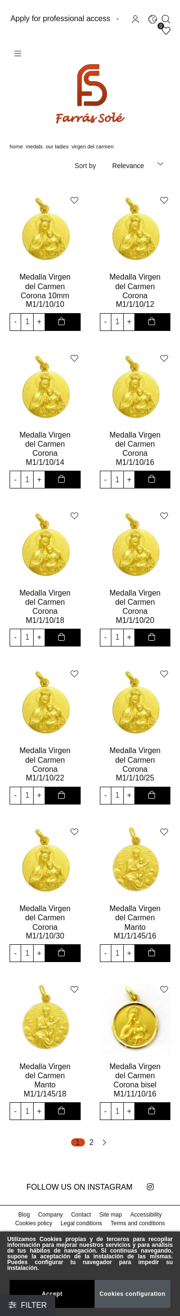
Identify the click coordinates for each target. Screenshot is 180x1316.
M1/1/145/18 (45, 1092)
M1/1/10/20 (135, 619)
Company (51, 1213)
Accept (52, 1293)
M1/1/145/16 (134, 934)
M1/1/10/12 (135, 303)
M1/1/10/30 (45, 934)
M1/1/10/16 (135, 461)
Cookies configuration (132, 1293)
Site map (110, 1213)
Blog (25, 1213)
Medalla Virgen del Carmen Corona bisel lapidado (134, 1079)
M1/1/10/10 (45, 303)
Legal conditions (81, 1222)
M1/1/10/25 (135, 776)
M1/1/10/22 (45, 776)
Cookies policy (34, 1222)
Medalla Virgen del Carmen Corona (134, 285)
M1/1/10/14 (45, 461)
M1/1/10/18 (45, 619)
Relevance (129, 165)
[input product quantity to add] (27, 321)
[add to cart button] (62, 321)
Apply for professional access (61, 18)
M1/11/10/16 (134, 1092)
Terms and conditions (137, 1222)
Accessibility (145, 1213)
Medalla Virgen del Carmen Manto (134, 916)
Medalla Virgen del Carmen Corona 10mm (45, 285)
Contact (81, 1213)
